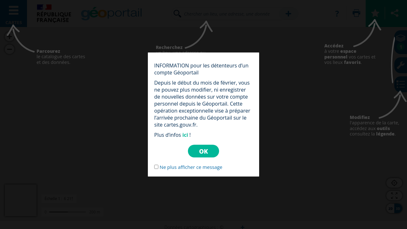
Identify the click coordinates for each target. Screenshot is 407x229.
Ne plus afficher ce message (191, 167)
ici (185, 134)
